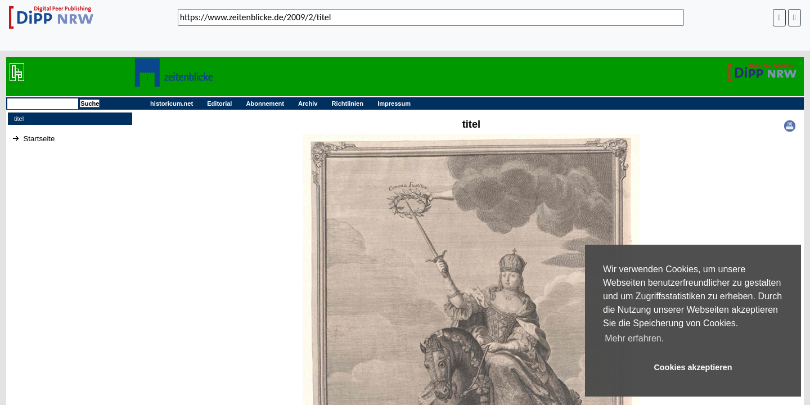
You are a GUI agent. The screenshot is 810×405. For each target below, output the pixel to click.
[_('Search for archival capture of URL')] (431, 17)
